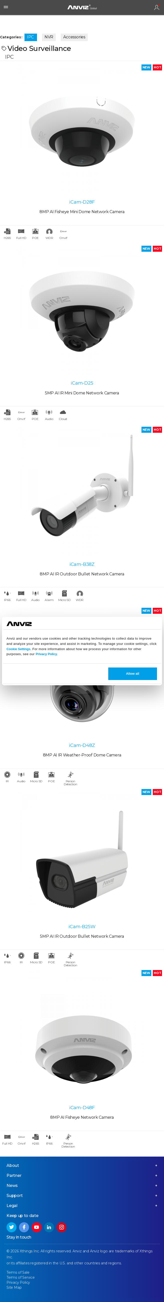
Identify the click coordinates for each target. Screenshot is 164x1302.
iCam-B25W (81, 926)
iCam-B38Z (82, 564)
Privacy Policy (46, 654)
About (12, 1165)
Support (14, 1195)
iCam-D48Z (82, 745)
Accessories (74, 37)
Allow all (132, 673)
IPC (30, 37)
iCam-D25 (82, 383)
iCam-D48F (82, 1107)
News (12, 1185)
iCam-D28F (81, 202)
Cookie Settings (18, 649)
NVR (48, 37)
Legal (12, 1205)
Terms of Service (20, 1277)
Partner (14, 1175)
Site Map (14, 1287)
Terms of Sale (17, 1272)
